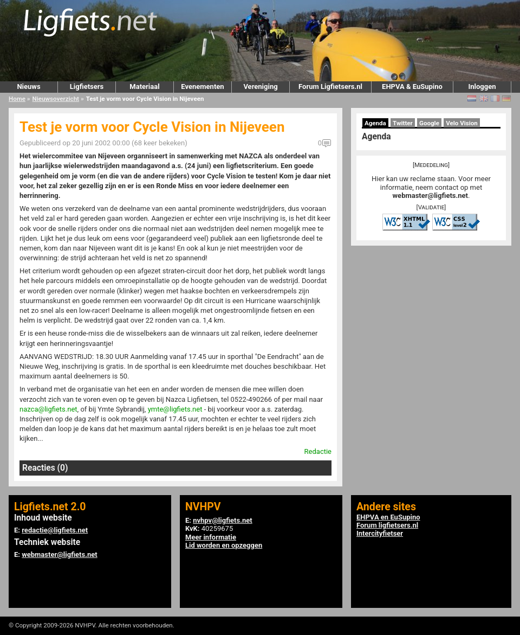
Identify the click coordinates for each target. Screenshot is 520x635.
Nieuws (28, 86)
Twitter (403, 123)
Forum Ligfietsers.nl (330, 86)
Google (429, 123)
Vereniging (260, 86)
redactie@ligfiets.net (55, 530)
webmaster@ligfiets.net (430, 195)
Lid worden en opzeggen (223, 545)
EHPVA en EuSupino (388, 517)
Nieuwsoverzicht (55, 98)
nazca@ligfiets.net (48, 409)
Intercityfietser (379, 533)
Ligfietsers (86, 86)
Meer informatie (210, 537)
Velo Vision (462, 123)
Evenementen (202, 86)
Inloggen (482, 86)
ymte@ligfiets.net (175, 409)
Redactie (318, 451)
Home (17, 98)
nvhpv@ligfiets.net (222, 520)
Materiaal (144, 86)
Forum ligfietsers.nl (387, 525)
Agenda (375, 123)
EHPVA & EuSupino (412, 86)
